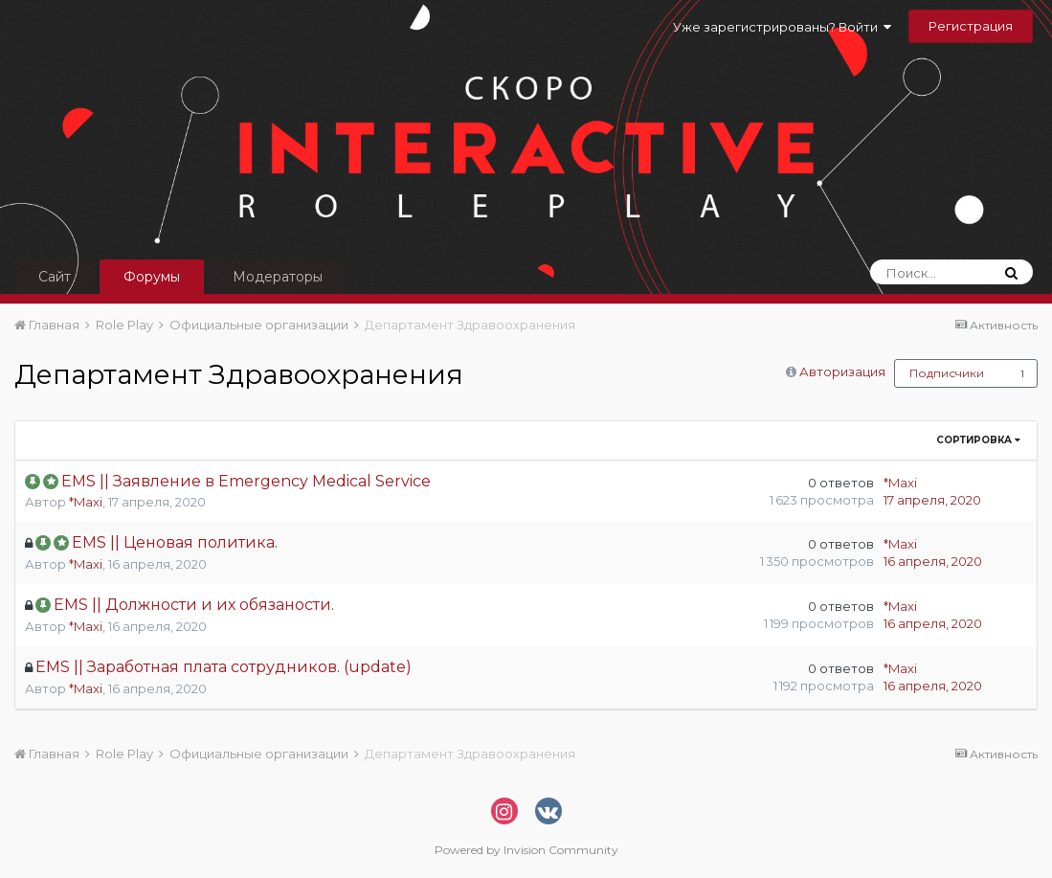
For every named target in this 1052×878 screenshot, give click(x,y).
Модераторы (278, 276)
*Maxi (85, 501)
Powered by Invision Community (526, 850)
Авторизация (842, 371)
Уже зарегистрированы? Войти (782, 26)
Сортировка (978, 440)
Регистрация (971, 26)
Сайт (54, 276)
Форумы (151, 276)
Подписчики (946, 373)
